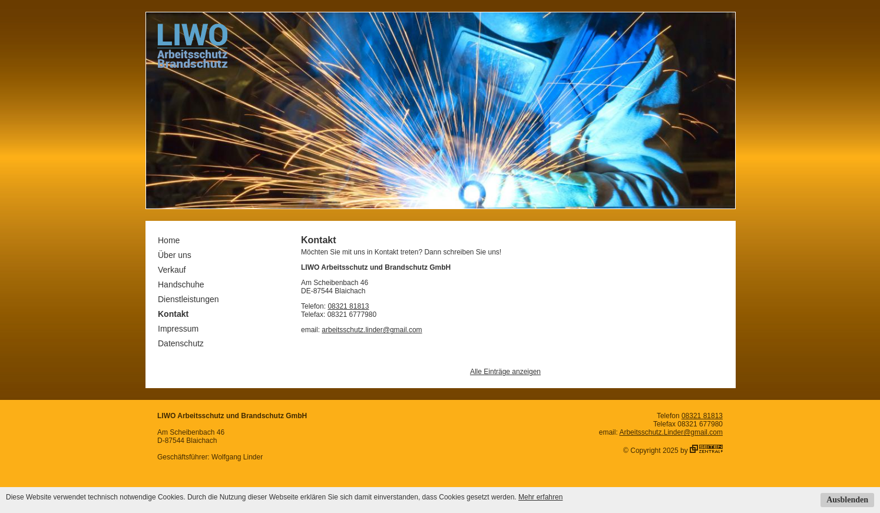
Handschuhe (181, 284)
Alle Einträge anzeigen (505, 372)
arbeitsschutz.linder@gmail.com (372, 330)
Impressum (178, 328)
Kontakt (173, 314)
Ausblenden (847, 499)
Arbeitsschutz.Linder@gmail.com (671, 432)
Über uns (174, 255)
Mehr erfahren (540, 497)
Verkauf (172, 269)
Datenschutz (181, 343)
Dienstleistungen (188, 299)
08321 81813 (348, 306)
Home (169, 240)
